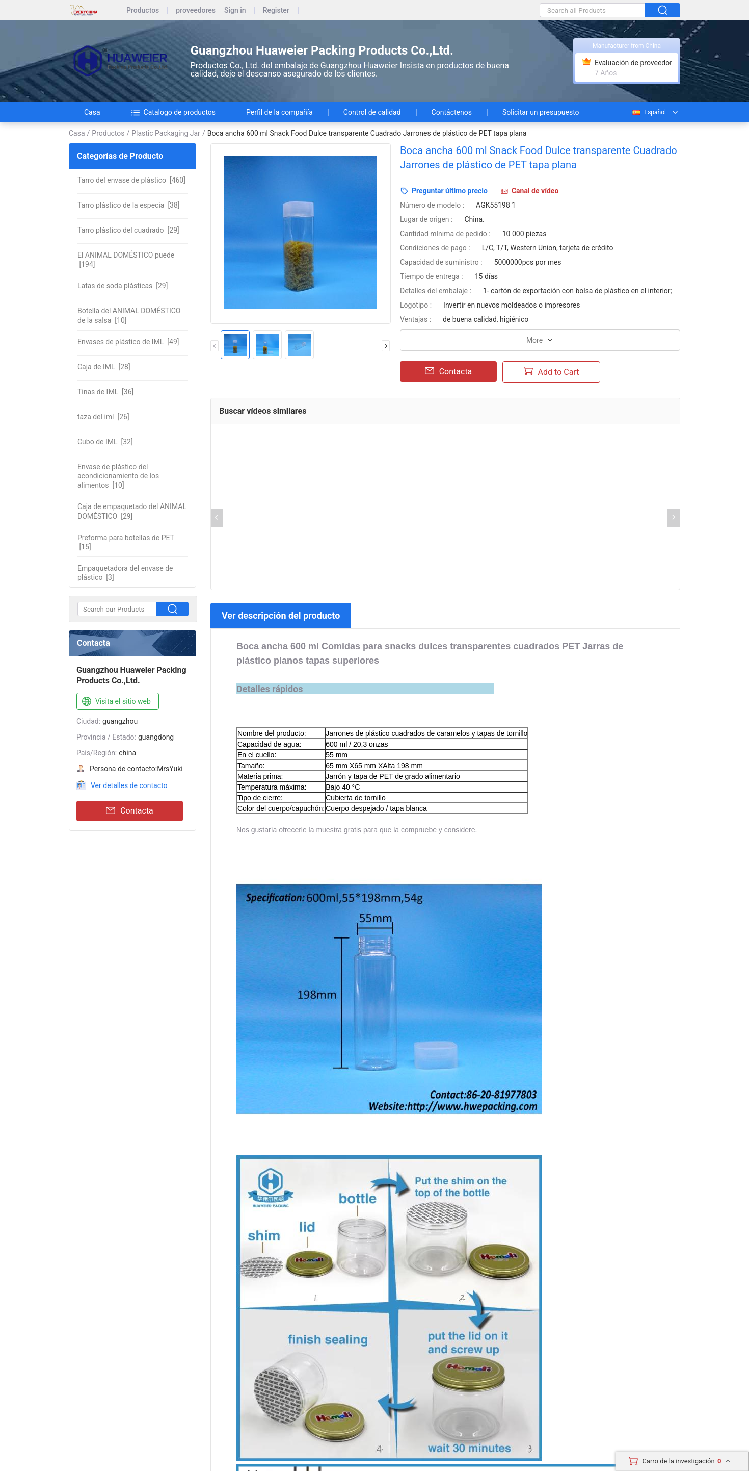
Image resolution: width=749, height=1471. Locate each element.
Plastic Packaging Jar (165, 133)
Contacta (129, 811)
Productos (142, 10)
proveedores (196, 10)
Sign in (235, 10)
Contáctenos (452, 112)
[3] (125, 572)
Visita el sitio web (115, 702)
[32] (105, 442)
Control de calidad (372, 112)
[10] (128, 315)
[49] (128, 342)
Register (276, 10)
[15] (125, 542)
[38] (128, 205)
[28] (103, 367)
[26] (103, 417)
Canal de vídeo (535, 191)
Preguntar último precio (450, 191)
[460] (131, 180)
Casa (92, 112)
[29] (128, 230)
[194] (125, 259)
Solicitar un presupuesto (540, 112)
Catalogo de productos (173, 112)
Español (648, 112)
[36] (105, 392)
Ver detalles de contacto (129, 785)
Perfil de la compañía (279, 112)
